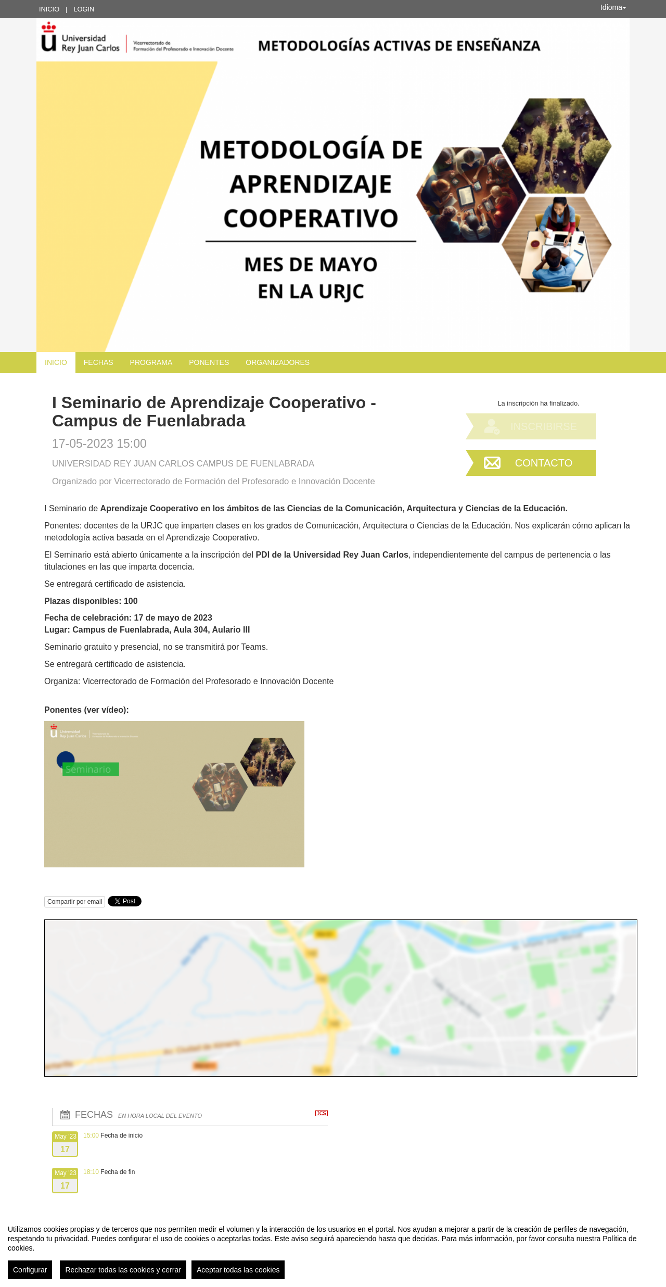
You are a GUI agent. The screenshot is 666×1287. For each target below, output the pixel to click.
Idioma (613, 7)
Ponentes (209, 362)
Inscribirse (543, 426)
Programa (151, 362)
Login (83, 9)
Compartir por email (74, 901)
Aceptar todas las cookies (238, 1270)
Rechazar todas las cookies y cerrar (123, 1270)
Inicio (49, 9)
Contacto (543, 463)
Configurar (30, 1270)
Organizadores (278, 362)
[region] (333, 1248)
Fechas (98, 362)
